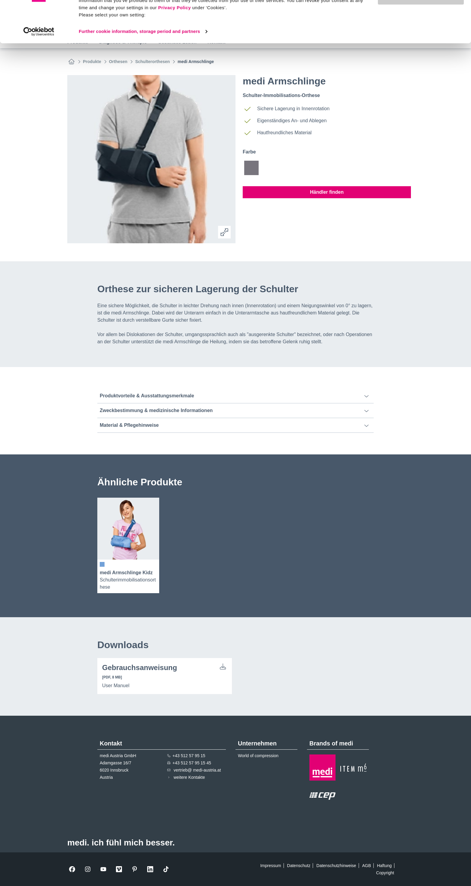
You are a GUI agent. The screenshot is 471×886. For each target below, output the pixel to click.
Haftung (384, 865)
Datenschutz (299, 865)
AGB (366, 865)
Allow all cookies (421, 14)
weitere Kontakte (189, 777)
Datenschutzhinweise (336, 865)
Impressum (270, 865)
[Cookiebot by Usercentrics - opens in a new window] (39, 67)
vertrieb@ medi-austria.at (197, 770)
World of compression (258, 755)
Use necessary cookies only (421, 32)
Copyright (385, 872)
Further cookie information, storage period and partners (139, 67)
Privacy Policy (174, 43)
